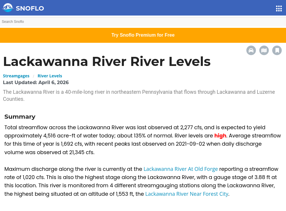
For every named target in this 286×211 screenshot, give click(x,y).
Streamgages (16, 76)
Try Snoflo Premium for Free (142, 35)
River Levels (50, 76)
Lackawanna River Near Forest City (186, 193)
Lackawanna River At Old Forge (181, 168)
